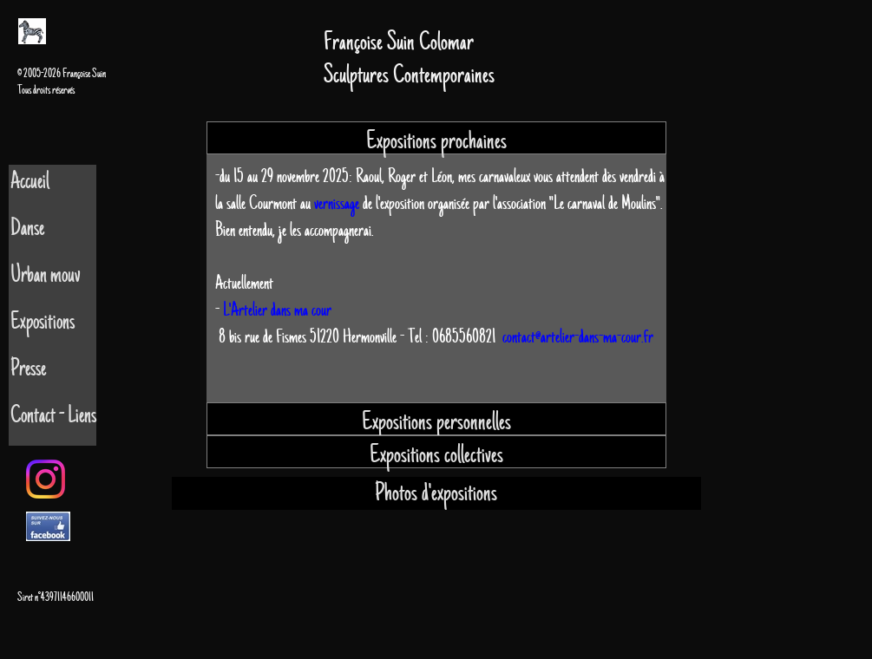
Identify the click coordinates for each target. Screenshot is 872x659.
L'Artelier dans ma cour (277, 310)
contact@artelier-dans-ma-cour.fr (577, 336)
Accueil (29, 182)
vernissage (336, 203)
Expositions (42, 322)
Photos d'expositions (436, 493)
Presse (28, 369)
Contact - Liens (53, 416)
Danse (27, 228)
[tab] (436, 137)
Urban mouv (45, 275)
